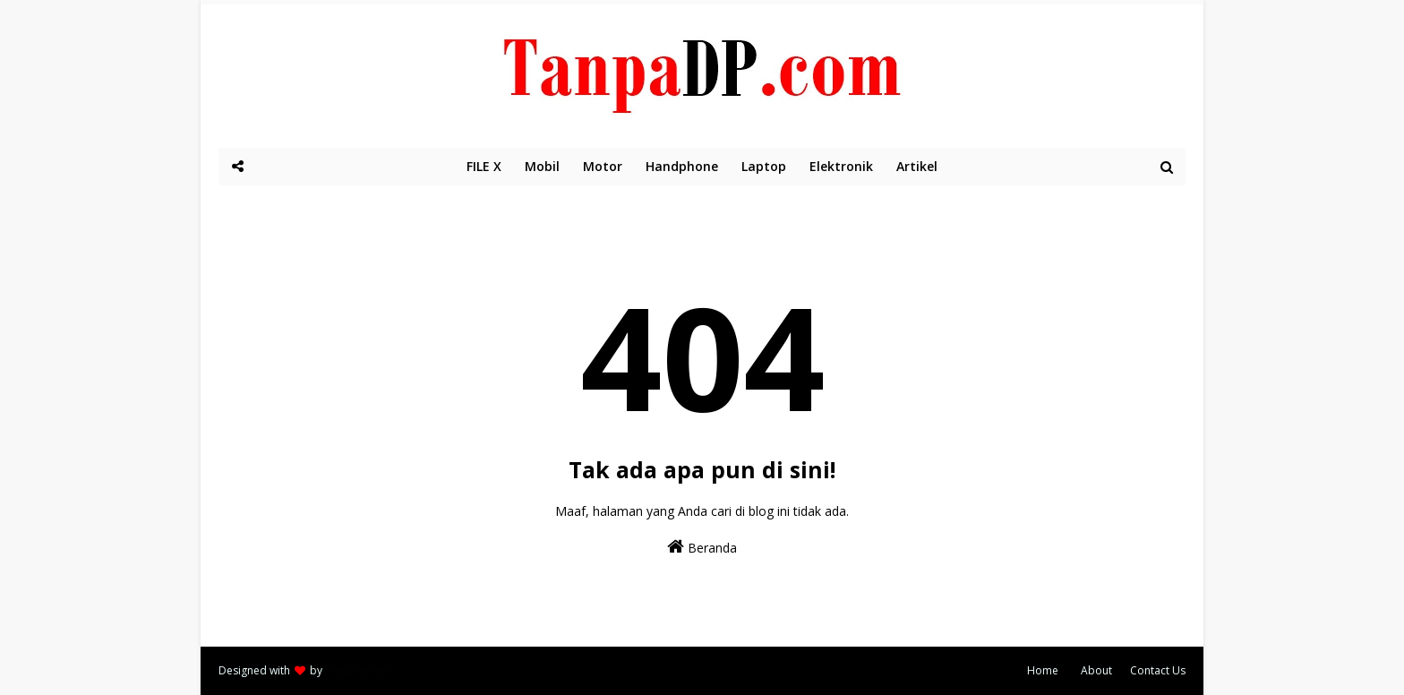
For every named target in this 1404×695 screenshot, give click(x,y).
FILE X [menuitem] (484, 166)
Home (1042, 670)
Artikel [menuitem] (916, 166)
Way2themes (357, 670)
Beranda (702, 546)
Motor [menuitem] (602, 166)
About (1096, 670)
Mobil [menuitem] (542, 166)
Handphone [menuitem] (682, 166)
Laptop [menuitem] (763, 166)
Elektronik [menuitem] (841, 166)
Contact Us (1158, 670)
